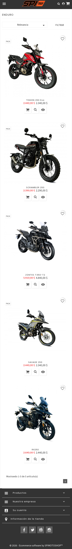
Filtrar (59, 25)
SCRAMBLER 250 (35, 187)
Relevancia (31, 25)
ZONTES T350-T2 (35, 274)
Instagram (49, 530)
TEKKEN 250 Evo (35, 100)
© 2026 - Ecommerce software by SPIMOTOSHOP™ (36, 545)
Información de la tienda (27, 518)
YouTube (41, 530)
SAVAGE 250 (35, 362)
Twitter (32, 530)
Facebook (24, 530)
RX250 (35, 449)
